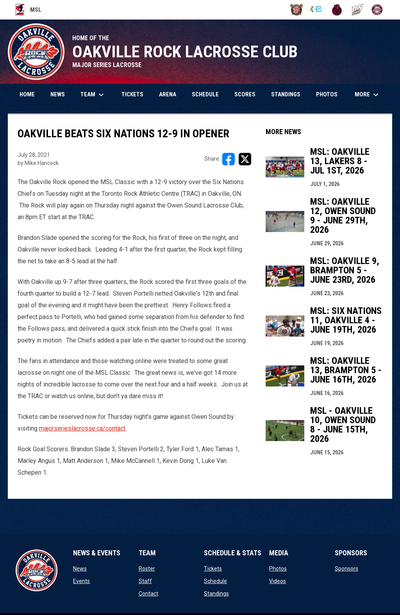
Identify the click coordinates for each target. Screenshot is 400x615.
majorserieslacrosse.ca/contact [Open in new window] (82, 428)
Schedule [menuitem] (205, 94)
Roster (147, 568)
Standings (216, 593)
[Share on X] (245, 159)
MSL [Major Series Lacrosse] (28, 10)
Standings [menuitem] (285, 94)
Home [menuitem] (27, 94)
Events (81, 581)
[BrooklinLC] (296, 10)
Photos (278, 568)
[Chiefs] (316, 10)
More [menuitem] (367, 94)
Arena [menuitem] (167, 94)
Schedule (215, 581)
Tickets (213, 568)
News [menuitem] (57, 94)
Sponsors (346, 568)
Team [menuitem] (93, 94)
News (80, 568)
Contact (148, 593)
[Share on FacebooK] (228, 159)
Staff (145, 581)
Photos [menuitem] (327, 94)
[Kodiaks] (337, 10)
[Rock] (377, 10)
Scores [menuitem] (244, 94)
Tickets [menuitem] (132, 94)
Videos (277, 581)
